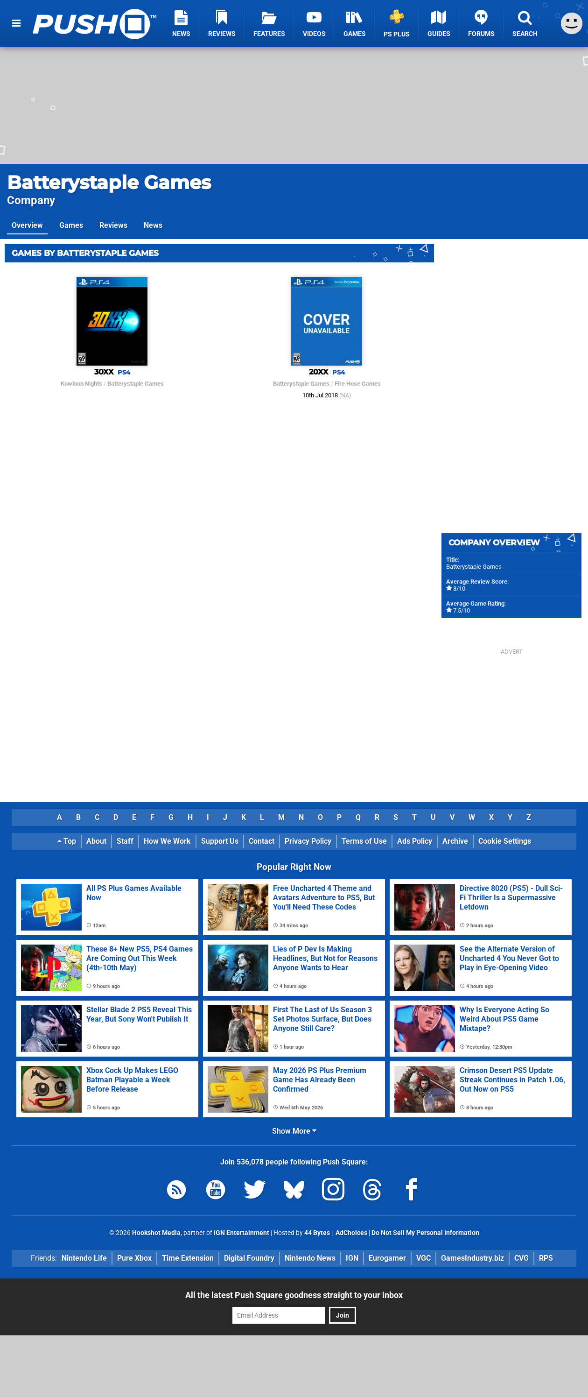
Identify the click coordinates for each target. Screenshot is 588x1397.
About (96, 841)
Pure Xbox (134, 1258)
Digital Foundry (249, 1258)
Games (71, 225)
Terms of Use (364, 841)
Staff (125, 841)
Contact (261, 841)
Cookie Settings (504, 841)
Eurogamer (387, 1258)
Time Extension (188, 1258)
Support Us (219, 841)
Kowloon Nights (81, 383)
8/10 (459, 588)
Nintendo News (310, 1258)
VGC (423, 1258)
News (153, 225)
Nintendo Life (84, 1258)
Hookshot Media (156, 1233)
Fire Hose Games (358, 383)
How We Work (167, 841)
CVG (521, 1258)
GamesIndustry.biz (472, 1258)
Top (66, 841)
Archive (455, 841)
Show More (294, 1131)
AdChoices (350, 1233)
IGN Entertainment (241, 1233)
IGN (352, 1258)
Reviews (113, 225)
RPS (546, 1258)
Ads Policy (414, 841)
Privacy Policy (308, 841)
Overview (27, 225)
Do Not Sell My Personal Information (425, 1233)
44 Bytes (317, 1233)
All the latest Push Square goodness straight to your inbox (294, 1295)
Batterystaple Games (109, 182)
